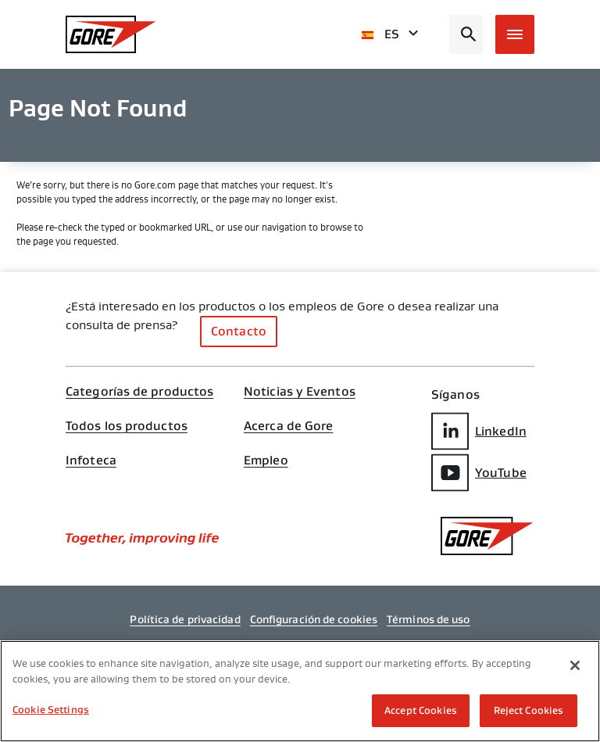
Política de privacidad (185, 619)
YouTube (479, 472)
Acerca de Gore (288, 426)
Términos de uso (428, 619)
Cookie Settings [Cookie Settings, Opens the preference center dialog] (50, 709)
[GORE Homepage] (111, 34)
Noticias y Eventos (299, 391)
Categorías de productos (139, 391)
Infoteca (91, 460)
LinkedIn (479, 431)
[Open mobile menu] (514, 34)
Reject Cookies (529, 710)
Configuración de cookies (313, 619)
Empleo (266, 460)
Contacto (238, 331)
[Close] (575, 665)
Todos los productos (127, 426)
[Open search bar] (466, 34)
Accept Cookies (420, 710)
